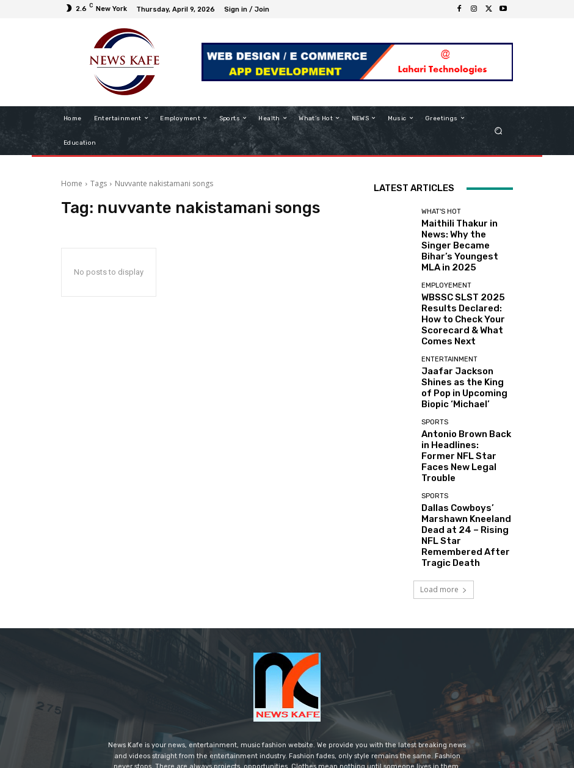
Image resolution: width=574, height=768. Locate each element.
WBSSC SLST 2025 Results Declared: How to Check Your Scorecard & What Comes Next (465, 285)
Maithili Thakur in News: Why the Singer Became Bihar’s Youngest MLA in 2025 (462, 234)
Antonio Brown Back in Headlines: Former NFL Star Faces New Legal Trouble (460, 387)
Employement (446, 262)
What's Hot (441, 211)
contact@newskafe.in (310, 679)
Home (71, 183)
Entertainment (449, 317)
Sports (434, 364)
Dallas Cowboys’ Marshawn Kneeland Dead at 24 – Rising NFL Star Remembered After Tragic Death (466, 442)
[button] (498, 130)
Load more (443, 484)
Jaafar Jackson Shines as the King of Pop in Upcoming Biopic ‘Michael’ (466, 336)
